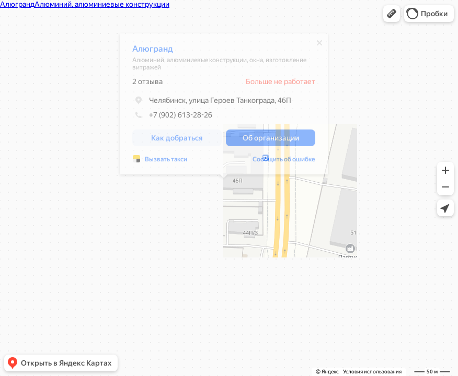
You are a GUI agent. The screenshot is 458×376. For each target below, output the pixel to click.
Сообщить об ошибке (284, 162)
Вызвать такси (166, 162)
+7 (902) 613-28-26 (172, 117)
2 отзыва (147, 84)
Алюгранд (152, 51)
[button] (391, 13)
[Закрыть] (319, 45)
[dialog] (224, 106)
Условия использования (372, 371)
